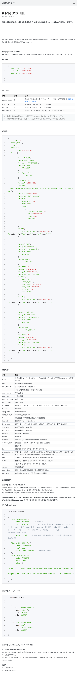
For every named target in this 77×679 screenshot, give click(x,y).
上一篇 (4, 668)
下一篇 (73, 668)
